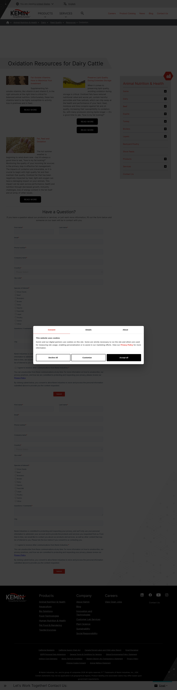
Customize (88, 358)
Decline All (53, 358)
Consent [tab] (51, 330)
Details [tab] (88, 330)
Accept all (123, 358)
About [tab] (125, 330)
